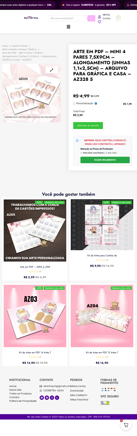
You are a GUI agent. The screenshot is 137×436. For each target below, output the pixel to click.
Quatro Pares (19, 45)
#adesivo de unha (54, 202)
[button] (68, 27)
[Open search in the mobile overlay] (71, 18)
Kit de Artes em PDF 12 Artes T (102, 352)
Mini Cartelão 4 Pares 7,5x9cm (19, 49)
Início (5, 45)
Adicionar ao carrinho (88, 125)
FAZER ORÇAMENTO (105, 160)
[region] (68, 5)
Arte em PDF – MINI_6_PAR (35, 266)
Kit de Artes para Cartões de (102, 255)
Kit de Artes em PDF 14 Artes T (35, 352)
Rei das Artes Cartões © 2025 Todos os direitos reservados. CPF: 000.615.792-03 (68, 416)
